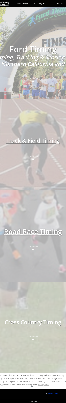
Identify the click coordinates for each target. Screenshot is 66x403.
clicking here (43, 384)
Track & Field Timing (33, 140)
